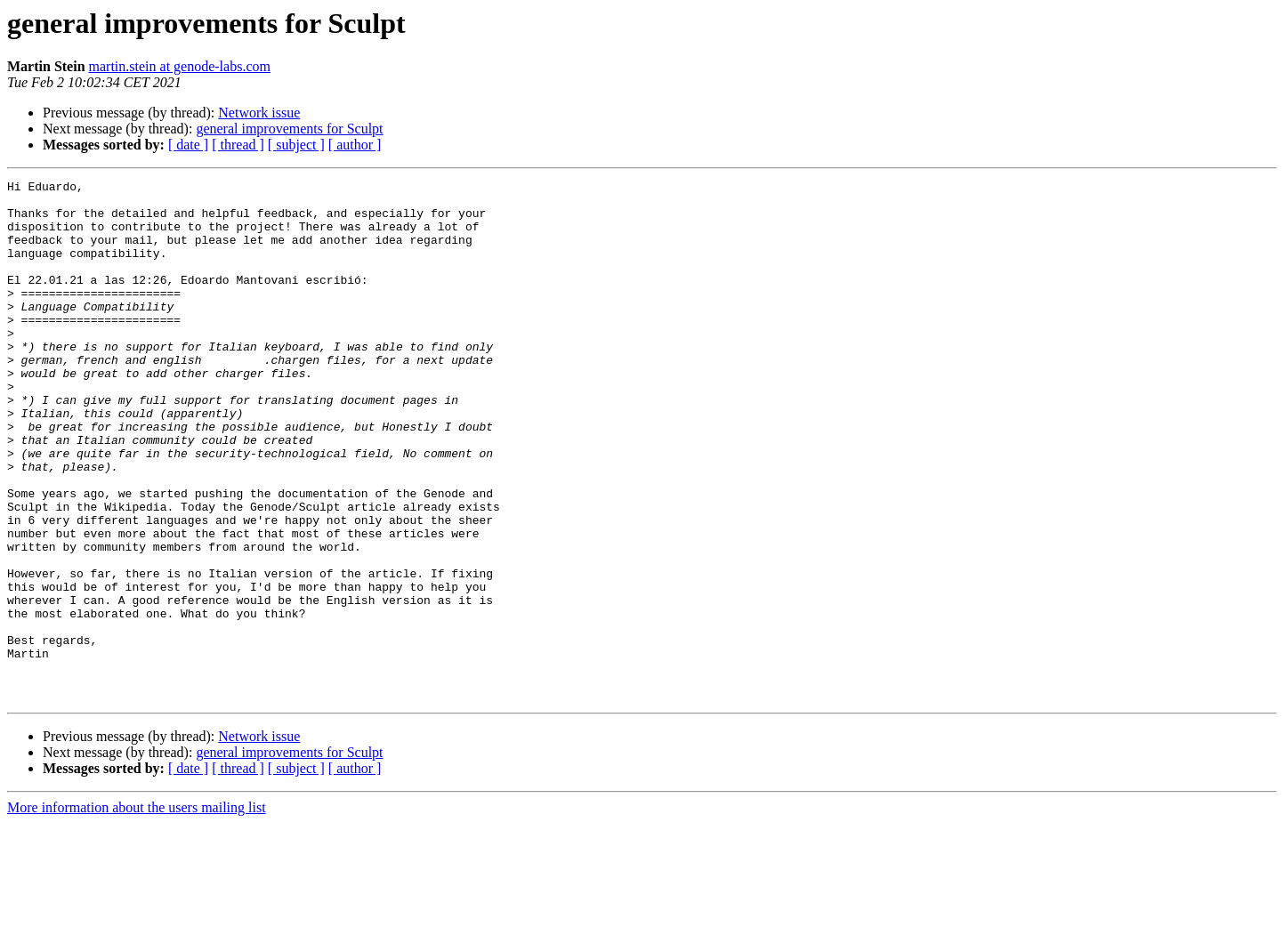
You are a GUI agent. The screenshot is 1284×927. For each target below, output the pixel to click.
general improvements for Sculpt (289, 128)
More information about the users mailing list (136, 911)
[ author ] (355, 144)
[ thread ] (238, 144)
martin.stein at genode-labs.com (180, 66)
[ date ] (188, 144)
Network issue (259, 112)
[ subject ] (296, 144)
